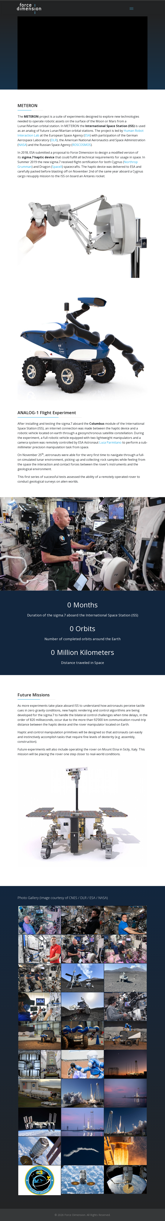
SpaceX (57, 167)
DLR (54, 140)
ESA (87, 135)
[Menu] (131, 8)
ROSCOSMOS (81, 145)
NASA (22, 145)
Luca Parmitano (110, 442)
